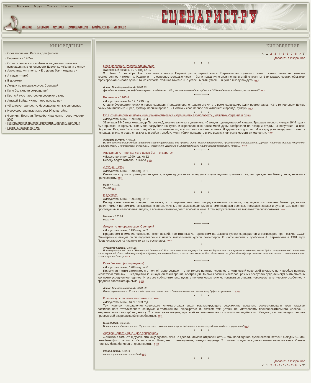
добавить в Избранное (289, 58)
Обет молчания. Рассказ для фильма (33, 53)
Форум (38, 6)
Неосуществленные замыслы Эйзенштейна (37, 110)
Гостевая (23, 6)
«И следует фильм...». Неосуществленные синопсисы (44, 105)
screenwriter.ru (76, 376)
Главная (27, 26)
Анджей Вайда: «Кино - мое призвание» (34, 100)
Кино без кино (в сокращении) (27, 90)
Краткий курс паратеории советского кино (35, 95)
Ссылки (52, 6)
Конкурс (43, 26)
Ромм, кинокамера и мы (23, 128)
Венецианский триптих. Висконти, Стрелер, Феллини (43, 123)
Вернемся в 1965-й (20, 58)
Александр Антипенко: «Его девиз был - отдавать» (42, 70)
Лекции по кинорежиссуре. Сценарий (32, 85)
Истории (120, 26)
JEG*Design (108, 376)
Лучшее (58, 26)
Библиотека (100, 26)
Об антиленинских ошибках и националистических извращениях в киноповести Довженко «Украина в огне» (46, 64)
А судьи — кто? (17, 75)
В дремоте (14, 80)
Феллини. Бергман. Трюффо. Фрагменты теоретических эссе (45, 117)
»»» (256, 80)
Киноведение (78, 26)
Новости (67, 6)
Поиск (9, 6)
